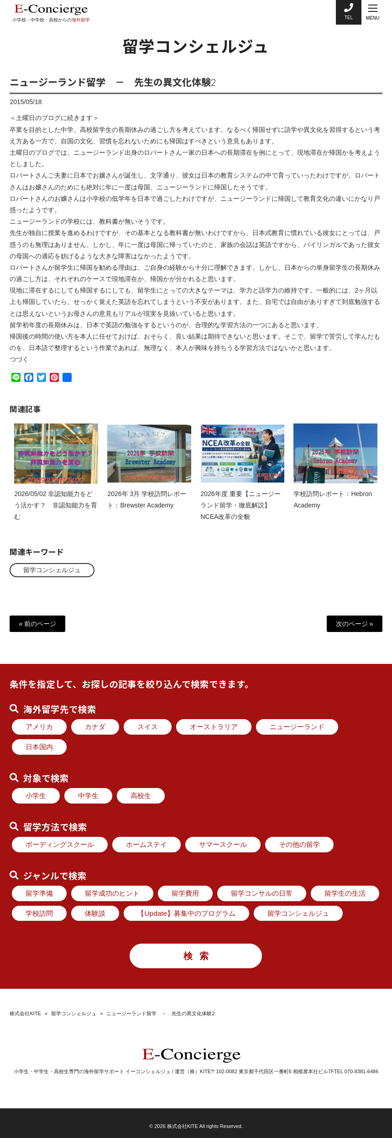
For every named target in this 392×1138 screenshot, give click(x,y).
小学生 (36, 795)
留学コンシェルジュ (52, 570)
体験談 (95, 913)
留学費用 (185, 893)
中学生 (88, 795)
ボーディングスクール (60, 844)
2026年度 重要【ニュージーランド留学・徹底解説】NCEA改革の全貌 (240, 512)
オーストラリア (214, 727)
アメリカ (39, 727)
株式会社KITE (25, 1013)
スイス (147, 727)
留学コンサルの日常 (262, 893)
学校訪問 (39, 913)
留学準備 (39, 893)
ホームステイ (146, 844)
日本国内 (39, 747)
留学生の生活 (345, 893)
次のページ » (354, 623)
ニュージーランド (297, 727)
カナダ (95, 727)
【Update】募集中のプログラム (186, 913)
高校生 (141, 795)
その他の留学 (299, 844)
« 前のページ (37, 623)
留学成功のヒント (112, 893)
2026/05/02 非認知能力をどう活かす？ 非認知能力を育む (55, 512)
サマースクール (223, 844)
